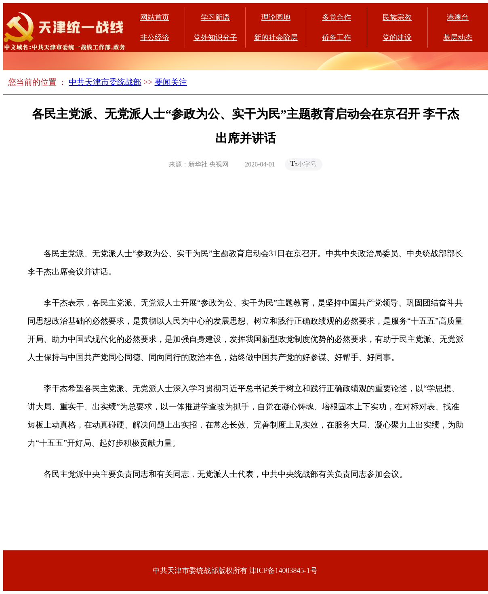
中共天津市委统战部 (105, 82)
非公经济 (154, 38)
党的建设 (397, 38)
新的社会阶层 (276, 38)
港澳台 (458, 17)
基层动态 (457, 38)
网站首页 (154, 17)
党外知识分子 (215, 38)
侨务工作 (336, 38)
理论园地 (275, 17)
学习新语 (215, 17)
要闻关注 (171, 82)
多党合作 (336, 17)
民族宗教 (397, 17)
